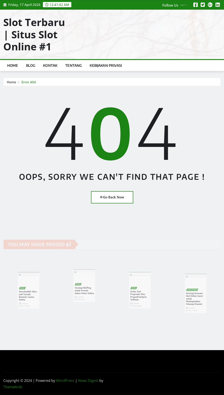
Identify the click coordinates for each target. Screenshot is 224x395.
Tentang (73, 65)
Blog (30, 65)
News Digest (88, 380)
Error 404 (28, 82)
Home (12, 65)
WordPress (65, 380)
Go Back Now (112, 197)
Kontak (50, 65)
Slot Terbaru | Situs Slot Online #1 (34, 34)
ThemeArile (12, 386)
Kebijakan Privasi (106, 65)
